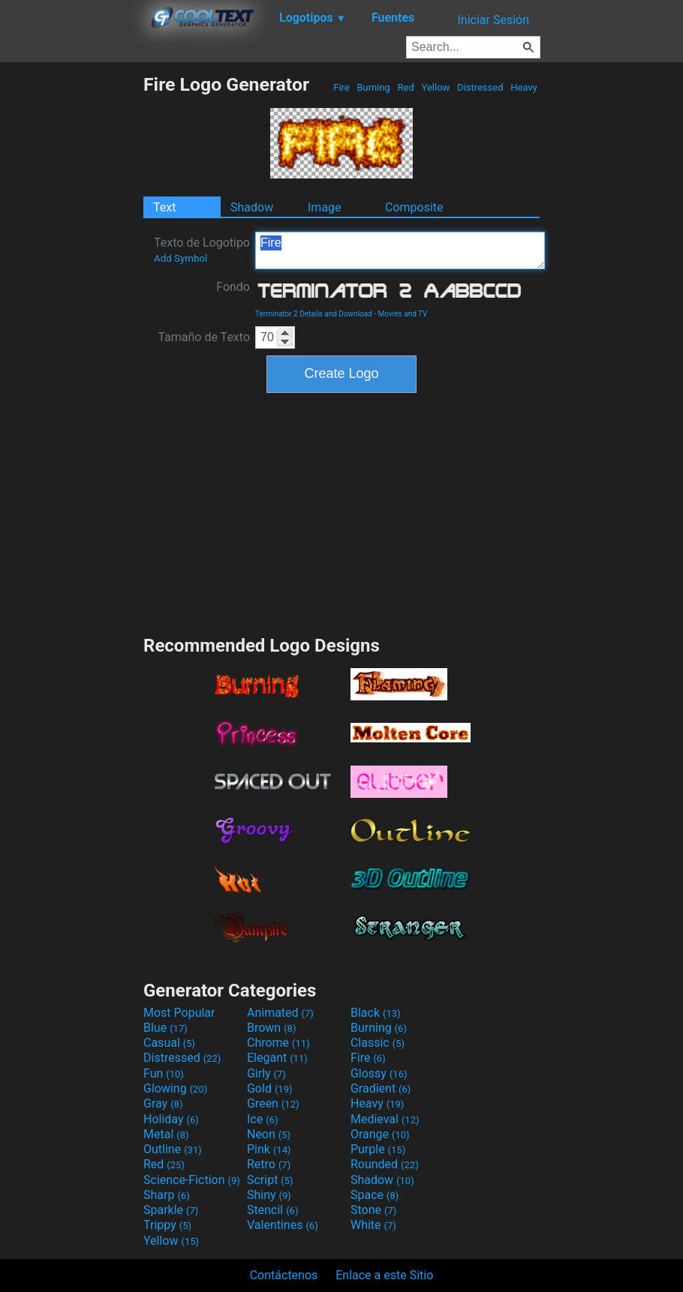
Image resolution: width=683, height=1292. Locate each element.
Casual (169, 1043)
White (373, 1225)
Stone (373, 1210)
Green (273, 1103)
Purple (378, 1149)
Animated (280, 1013)
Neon (268, 1134)
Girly (266, 1073)
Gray (162, 1103)
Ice (262, 1119)
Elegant (277, 1058)
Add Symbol (180, 258)
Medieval (385, 1119)
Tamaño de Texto (204, 337)
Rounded (385, 1164)
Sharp (166, 1195)
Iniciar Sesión (493, 20)
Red (406, 87)
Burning (373, 87)
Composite (414, 207)
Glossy (379, 1073)
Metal (166, 1134)
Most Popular (179, 1013)
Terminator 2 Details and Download (313, 314)
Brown (271, 1028)
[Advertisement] (71, 298)
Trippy (167, 1225)
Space (375, 1195)
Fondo (233, 287)
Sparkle (170, 1210)
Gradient (381, 1088)
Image (325, 207)
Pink (269, 1149)
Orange (380, 1134)
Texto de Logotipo (202, 249)
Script (270, 1180)
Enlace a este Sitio (384, 1275)
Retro (268, 1164)
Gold (270, 1088)
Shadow (251, 207)
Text (164, 207)
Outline (172, 1149)
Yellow (435, 87)
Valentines (282, 1225)
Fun (163, 1073)
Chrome (278, 1043)
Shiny (269, 1195)
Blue (165, 1028)
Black (376, 1013)
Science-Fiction (191, 1180)
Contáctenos (284, 1275)
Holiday (171, 1119)
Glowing (175, 1088)
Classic (378, 1043)
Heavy (524, 87)
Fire (341, 87)
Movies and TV (403, 314)
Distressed (480, 87)
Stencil (272, 1210)
